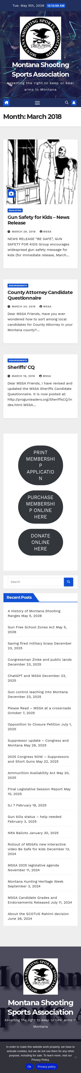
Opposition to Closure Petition (34, 724)
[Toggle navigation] (37, 103)
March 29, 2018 (24, 231)
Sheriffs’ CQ (21, 367)
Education (15, 210)
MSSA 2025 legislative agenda (33, 865)
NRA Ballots (18, 833)
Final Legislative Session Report (35, 789)
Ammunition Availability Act (31, 773)
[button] (66, 103)
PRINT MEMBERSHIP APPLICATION (40, 465)
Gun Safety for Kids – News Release (38, 220)
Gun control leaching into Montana (38, 692)
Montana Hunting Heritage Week (35, 881)
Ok (29, 1066)
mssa (46, 231)
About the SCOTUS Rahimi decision (38, 914)
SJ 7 (11, 805)
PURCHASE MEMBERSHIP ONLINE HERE (40, 507)
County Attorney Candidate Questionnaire (40, 295)
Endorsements (18, 285)
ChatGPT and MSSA (24, 676)
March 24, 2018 (24, 306)
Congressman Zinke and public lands (40, 659)
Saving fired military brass (30, 643)
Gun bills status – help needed (34, 817)
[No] (75, 1057)
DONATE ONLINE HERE (40, 542)
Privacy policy (47, 1066)
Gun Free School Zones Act (31, 627)
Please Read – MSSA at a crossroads (39, 708)
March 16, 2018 (24, 376)
